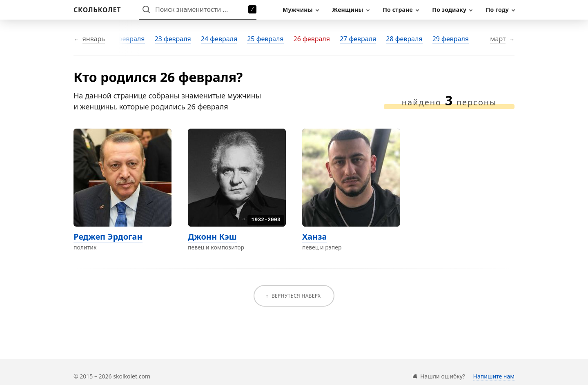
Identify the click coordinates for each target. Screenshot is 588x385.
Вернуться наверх (296, 295)
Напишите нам (493, 376)
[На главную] (97, 9)
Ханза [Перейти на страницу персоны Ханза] (314, 236)
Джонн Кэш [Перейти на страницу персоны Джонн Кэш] (212, 236)
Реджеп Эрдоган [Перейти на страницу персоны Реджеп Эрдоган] (108, 236)
